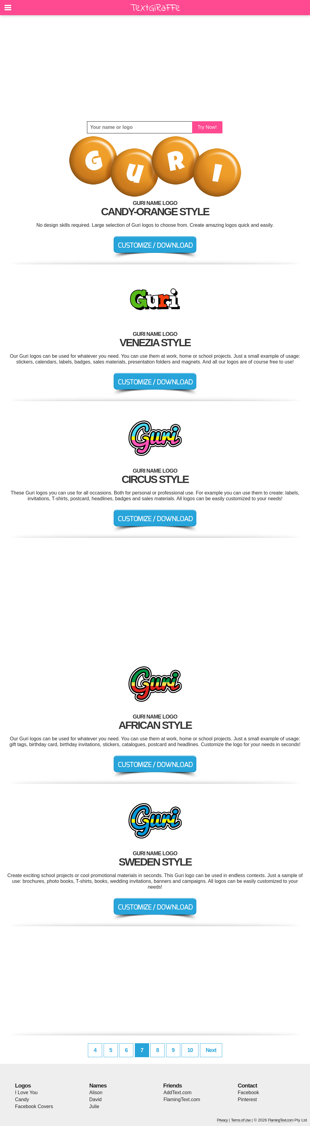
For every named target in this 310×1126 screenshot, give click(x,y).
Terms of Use (241, 1120)
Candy (22, 1099)
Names (98, 1085)
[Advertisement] (155, 68)
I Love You (26, 1092)
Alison (96, 1092)
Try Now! (207, 127)
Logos (23, 1085)
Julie (94, 1106)
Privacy (222, 1120)
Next (211, 1050)
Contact (247, 1085)
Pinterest (247, 1099)
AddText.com (178, 1092)
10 (190, 1050)
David (95, 1099)
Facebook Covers (34, 1106)
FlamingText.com (182, 1099)
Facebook (248, 1092)
